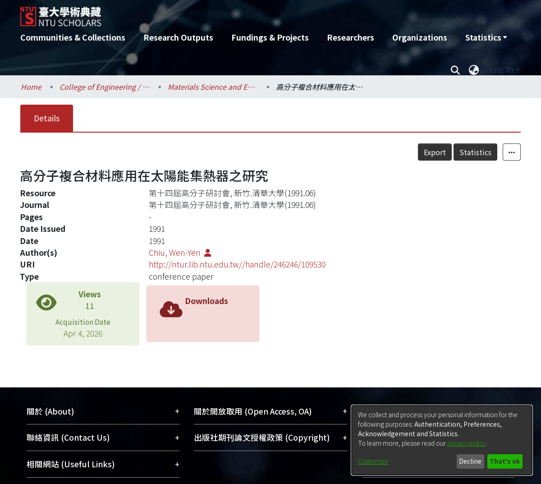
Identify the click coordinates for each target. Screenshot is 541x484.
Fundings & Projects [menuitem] (270, 37)
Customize (373, 461)
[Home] (222, 13)
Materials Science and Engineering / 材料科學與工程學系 (213, 86)
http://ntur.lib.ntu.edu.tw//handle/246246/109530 (237, 264)
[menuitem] (486, 37)
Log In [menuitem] (501, 69)
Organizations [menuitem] (419, 37)
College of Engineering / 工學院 (105, 86)
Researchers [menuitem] (350, 37)
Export (435, 152)
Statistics (475, 152)
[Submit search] (455, 69)
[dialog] (442, 440)
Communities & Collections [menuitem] (72, 37)
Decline (470, 461)
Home (31, 86)
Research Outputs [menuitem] (178, 37)
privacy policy (466, 442)
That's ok (505, 461)
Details (47, 118)
